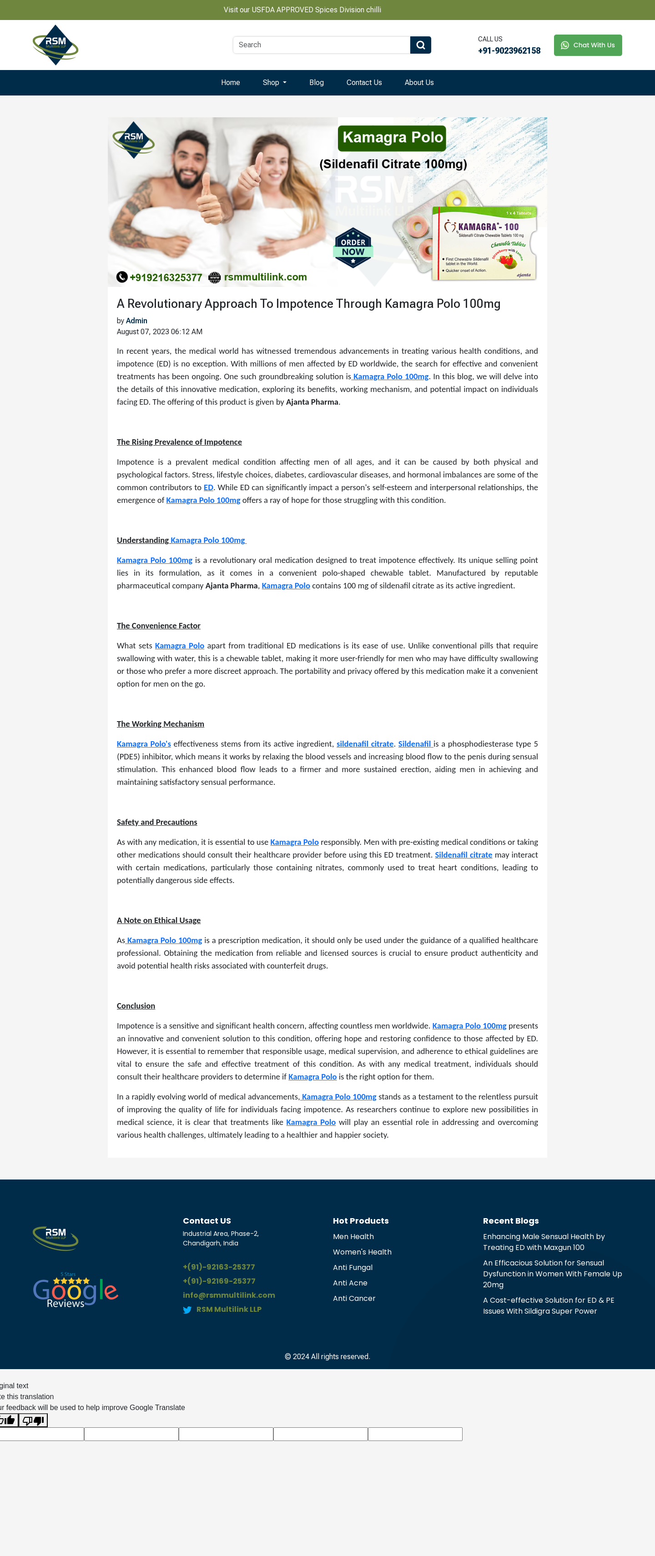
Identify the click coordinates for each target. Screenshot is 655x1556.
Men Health (353, 1236)
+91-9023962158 (509, 50)
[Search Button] (420, 45)
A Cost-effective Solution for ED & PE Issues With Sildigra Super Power (549, 1305)
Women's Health (362, 1252)
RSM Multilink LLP (229, 1309)
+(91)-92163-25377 (219, 1267)
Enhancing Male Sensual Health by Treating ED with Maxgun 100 (544, 1242)
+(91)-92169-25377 (219, 1281)
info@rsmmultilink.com (229, 1295)
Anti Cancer (354, 1298)
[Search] (321, 45)
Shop (272, 82)
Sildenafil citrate (464, 854)
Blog (316, 82)
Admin (136, 320)
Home (230, 82)
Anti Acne (350, 1283)
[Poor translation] (33, 1420)
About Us (419, 82)
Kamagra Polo (179, 645)
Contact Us (364, 82)
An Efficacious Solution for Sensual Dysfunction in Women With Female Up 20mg (552, 1274)
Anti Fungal (353, 1267)
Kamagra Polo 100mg (208, 540)
